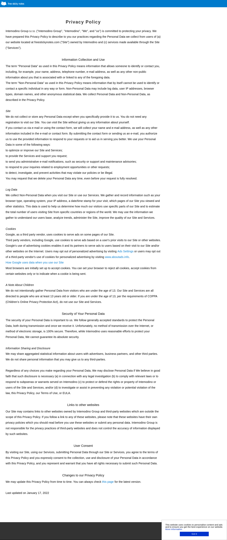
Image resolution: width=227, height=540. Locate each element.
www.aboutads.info (117, 257)
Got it (194, 534)
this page (108, 481)
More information (173, 529)
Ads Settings (125, 251)
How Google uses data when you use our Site (35, 262)
